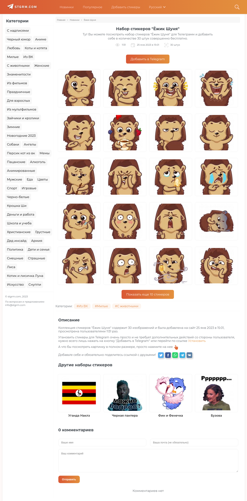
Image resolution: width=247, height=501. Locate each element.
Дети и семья (38, 249)
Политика (15, 249)
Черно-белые (18, 197)
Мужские (14, 179)
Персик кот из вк (21, 153)
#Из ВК (82, 306)
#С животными (126, 306)
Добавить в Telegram (148, 59)
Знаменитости (19, 74)
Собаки (13, 144)
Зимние (13, 127)
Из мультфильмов (21, 109)
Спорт (12, 188)
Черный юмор (19, 39)
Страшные (36, 258)
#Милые (101, 306)
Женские (41, 65)
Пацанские (16, 162)
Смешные (15, 258)
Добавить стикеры (123, 7)
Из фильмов (17, 83)
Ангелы (30, 144)
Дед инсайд (17, 241)
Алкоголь (37, 162)
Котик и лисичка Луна (25, 276)
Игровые (29, 188)
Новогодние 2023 (21, 136)
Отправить (69, 479)
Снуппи (35, 284)
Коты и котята (36, 48)
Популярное (89, 7)
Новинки (64, 7)
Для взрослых (18, 100)
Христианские (19, 232)
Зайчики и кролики (23, 118)
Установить (197, 341)
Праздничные (18, 92)
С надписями (18, 30)
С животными (18, 65)
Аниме (40, 39)
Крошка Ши (16, 206)
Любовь (13, 48)
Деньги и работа (20, 214)
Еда (30, 179)
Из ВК (28, 57)
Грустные (42, 232)
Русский (153, 7)
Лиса (11, 267)
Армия (36, 241)
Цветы (42, 179)
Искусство (15, 284)
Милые (13, 57)
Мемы (45, 153)
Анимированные (21, 171)
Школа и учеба (19, 223)
